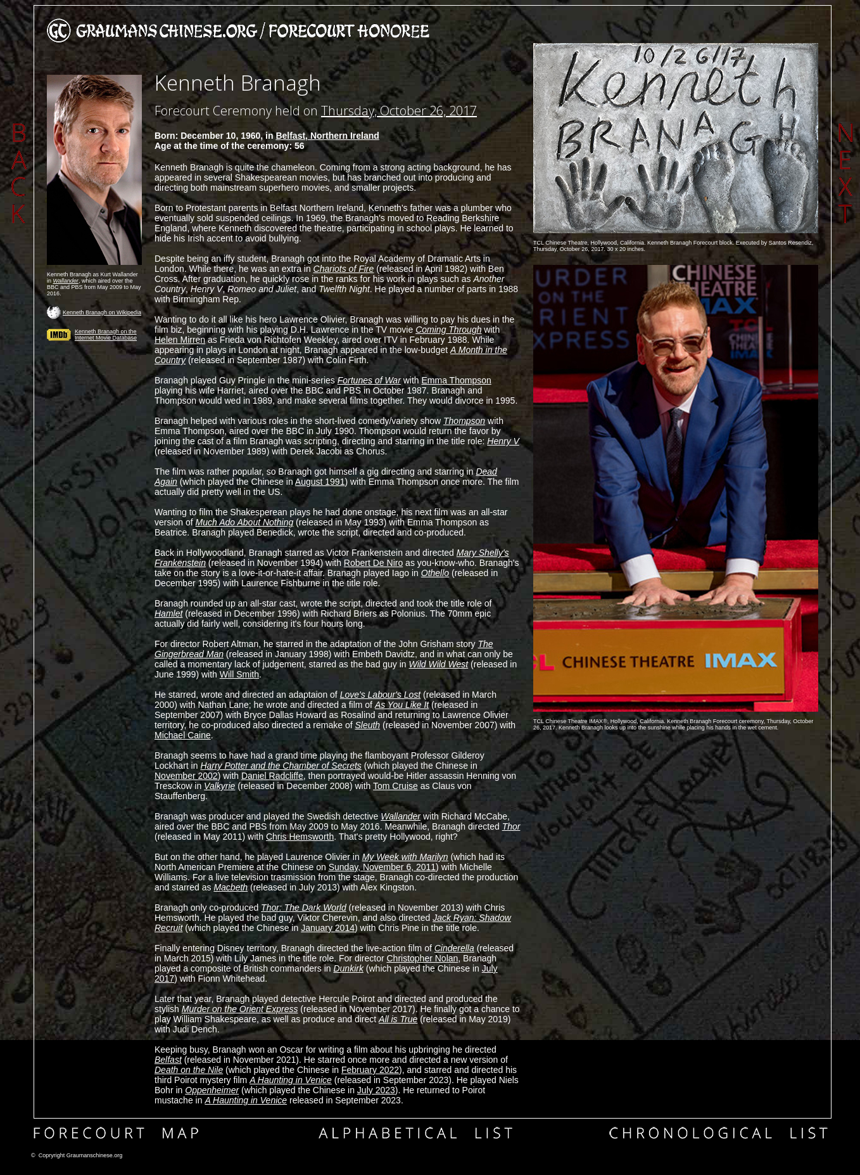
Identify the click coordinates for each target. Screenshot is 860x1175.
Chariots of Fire (343, 269)
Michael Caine (183, 735)
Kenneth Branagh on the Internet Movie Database (106, 334)
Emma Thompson (456, 380)
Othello (435, 573)
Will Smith (239, 674)
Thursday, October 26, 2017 (399, 110)
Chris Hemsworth (300, 836)
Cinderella (454, 948)
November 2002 (186, 776)
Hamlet (168, 613)
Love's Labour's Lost (380, 695)
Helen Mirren (180, 340)
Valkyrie (219, 786)
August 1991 (320, 482)
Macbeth (230, 887)
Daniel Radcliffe (272, 776)
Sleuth (367, 725)
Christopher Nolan (422, 958)
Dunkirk (348, 968)
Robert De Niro (373, 563)
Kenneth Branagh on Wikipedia (102, 312)
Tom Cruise (395, 786)
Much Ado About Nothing (245, 522)
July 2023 (376, 1090)
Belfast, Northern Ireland (327, 136)
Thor (511, 826)
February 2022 (370, 1070)
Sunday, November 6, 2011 (382, 867)
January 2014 (328, 928)
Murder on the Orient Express (240, 1009)
